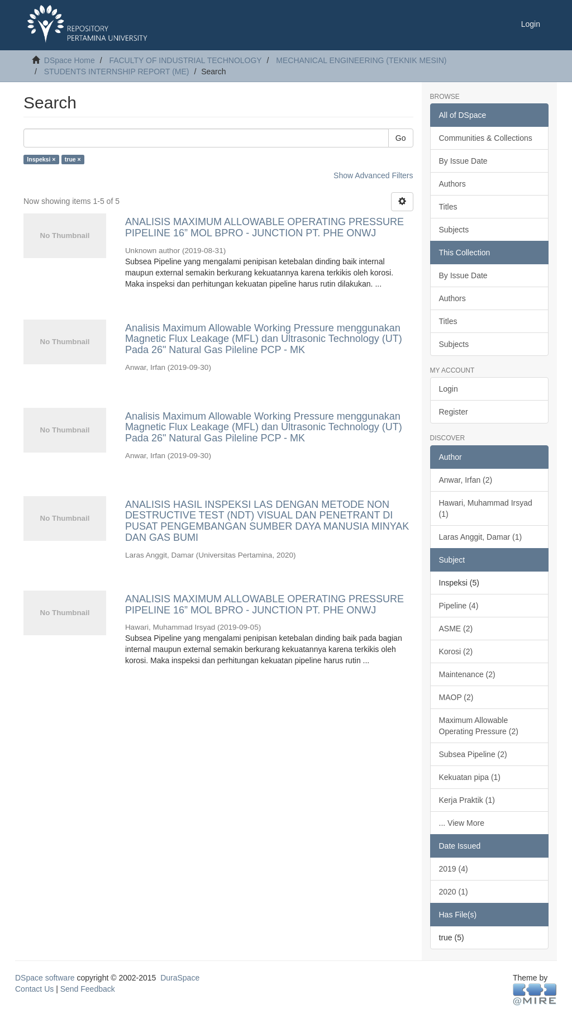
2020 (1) (453, 891)
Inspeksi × (41, 159)
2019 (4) (453, 868)
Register (453, 411)
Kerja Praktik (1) (467, 800)
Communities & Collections (485, 138)
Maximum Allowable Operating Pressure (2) (478, 726)
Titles (448, 206)
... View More (461, 823)
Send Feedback (87, 988)
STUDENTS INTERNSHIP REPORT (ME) (116, 71)
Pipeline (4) (459, 605)
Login (448, 388)
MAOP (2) (456, 697)
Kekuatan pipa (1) (470, 777)
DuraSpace (179, 977)
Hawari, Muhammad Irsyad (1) (485, 508)
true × (73, 159)
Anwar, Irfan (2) (466, 479)
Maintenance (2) (467, 674)
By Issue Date (463, 160)
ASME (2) (456, 628)
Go (400, 138)
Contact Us (34, 988)
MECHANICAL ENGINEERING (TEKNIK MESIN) (361, 60)
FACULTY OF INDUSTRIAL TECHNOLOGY (185, 60)
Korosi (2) (456, 651)
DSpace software (45, 977)
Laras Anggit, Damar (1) (480, 536)
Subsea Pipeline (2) (473, 754)
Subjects (454, 229)
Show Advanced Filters (373, 175)
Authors (452, 183)
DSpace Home (69, 60)
